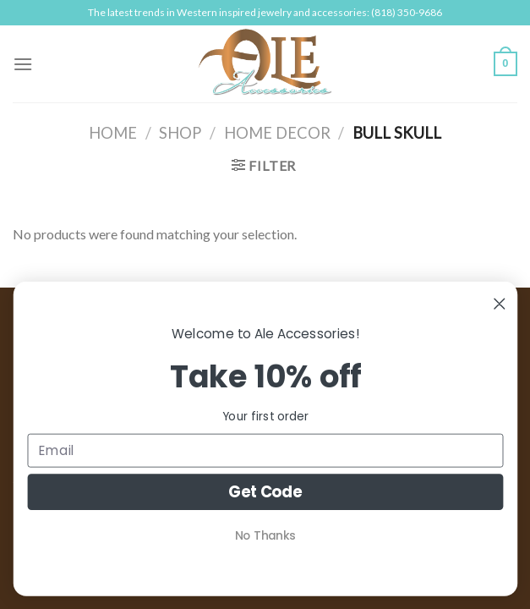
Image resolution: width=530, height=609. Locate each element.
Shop (180, 132)
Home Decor (277, 132)
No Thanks (265, 536)
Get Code (265, 491)
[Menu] (23, 64)
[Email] (265, 451)
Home (113, 132)
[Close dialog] (499, 304)
